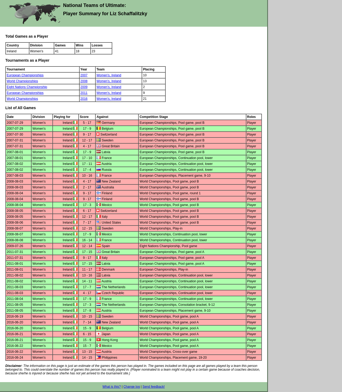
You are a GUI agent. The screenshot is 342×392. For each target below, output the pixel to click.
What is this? (111, 387)
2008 (84, 81)
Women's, (103, 75)
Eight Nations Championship (27, 87)
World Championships (22, 81)
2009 (84, 87)
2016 (84, 99)
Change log (131, 387)
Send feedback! (153, 387)
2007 (84, 75)
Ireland (116, 75)
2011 (84, 93)
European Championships (25, 75)
